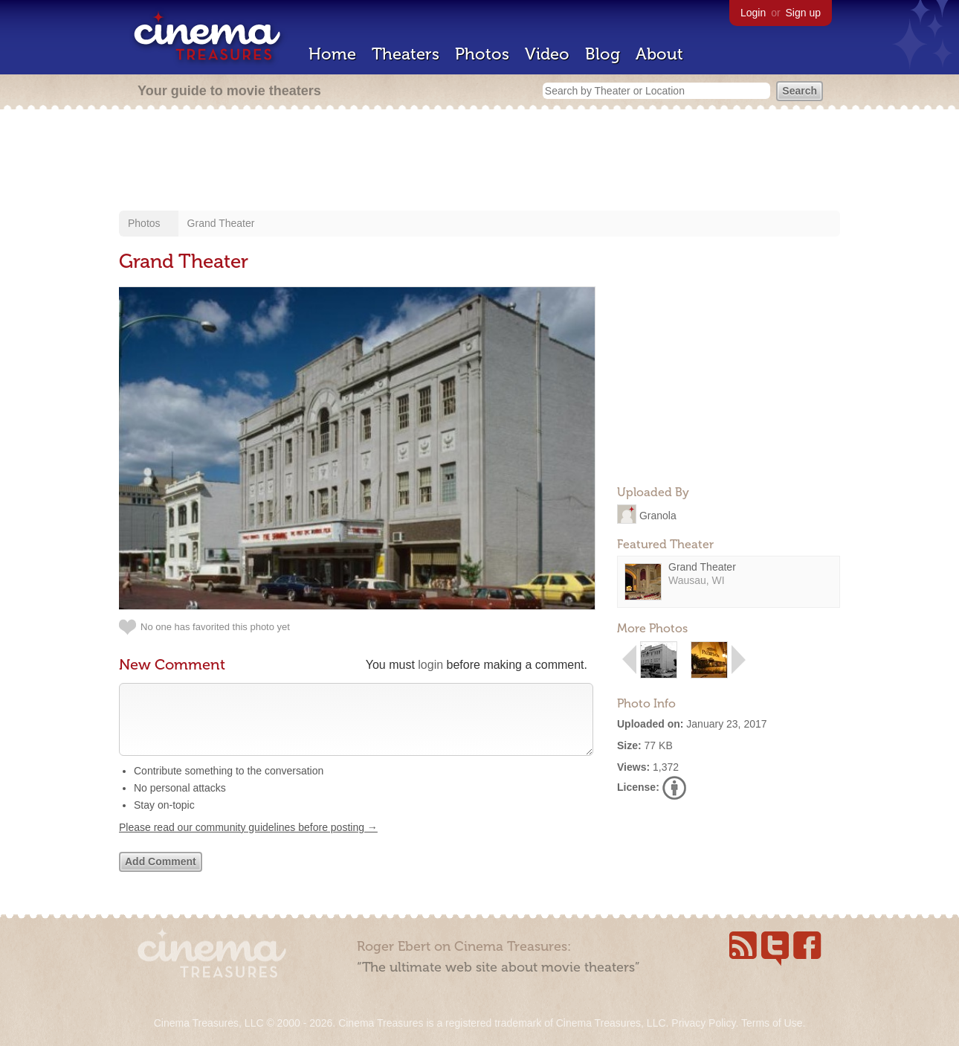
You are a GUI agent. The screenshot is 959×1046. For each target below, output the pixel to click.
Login (753, 13)
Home (332, 54)
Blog (602, 54)
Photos (482, 54)
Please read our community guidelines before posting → (248, 842)
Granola (658, 515)
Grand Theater (221, 223)
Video (547, 54)
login (430, 664)
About (659, 54)
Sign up (803, 13)
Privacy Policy (703, 1023)
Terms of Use (771, 1023)
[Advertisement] (479, 161)
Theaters (405, 54)
